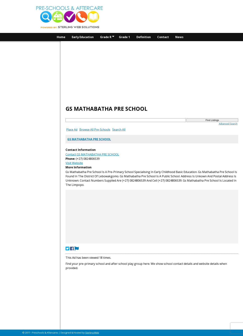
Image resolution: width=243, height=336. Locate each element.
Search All (118, 130)
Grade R (108, 37)
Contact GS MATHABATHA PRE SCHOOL (92, 154)
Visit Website (74, 163)
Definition (143, 37)
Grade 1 (124, 37)
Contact (163, 37)
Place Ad (71, 130)
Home (61, 37)
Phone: (70, 159)
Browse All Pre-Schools (94, 130)
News (179, 37)
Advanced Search (228, 123)
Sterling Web (92, 332)
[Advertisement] (152, 47)
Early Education (83, 37)
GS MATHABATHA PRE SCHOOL (89, 139)
